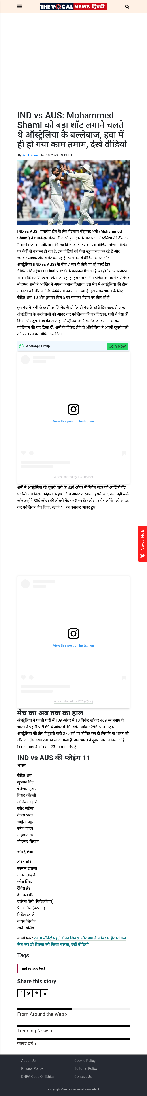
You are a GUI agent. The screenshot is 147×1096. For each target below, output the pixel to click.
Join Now (117, 346)
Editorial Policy (86, 1069)
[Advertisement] (73, 70)
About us (28, 1061)
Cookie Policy (85, 1061)
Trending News (33, 1030)
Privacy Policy (32, 1069)
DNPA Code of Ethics (38, 1076)
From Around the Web (40, 1014)
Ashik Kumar (31, 155)
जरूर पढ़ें (25, 1043)
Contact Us (83, 1076)
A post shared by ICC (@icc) (73, 477)
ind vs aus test (33, 968)
